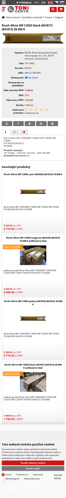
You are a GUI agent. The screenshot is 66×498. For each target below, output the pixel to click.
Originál (59, 17)
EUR (36, 2)
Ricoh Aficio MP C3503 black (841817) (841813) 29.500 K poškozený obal (33, 366)
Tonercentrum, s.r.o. (18, 9)
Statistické (38, 470)
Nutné (9, 470)
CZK (43, 2)
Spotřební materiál (32, 17)
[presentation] (6, 132)
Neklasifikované (32, 474)
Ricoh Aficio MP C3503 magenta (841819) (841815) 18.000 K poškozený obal (33, 239)
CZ (55, 2)
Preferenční (22, 470)
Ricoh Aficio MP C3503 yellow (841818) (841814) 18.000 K (33, 303)
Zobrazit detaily (58, 472)
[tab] (6, 132)
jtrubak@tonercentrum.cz (16, 155)
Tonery (48, 17)
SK (61, 2)
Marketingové (12, 474)
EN (49, 2)
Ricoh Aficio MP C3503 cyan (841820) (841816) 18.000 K (33, 174)
